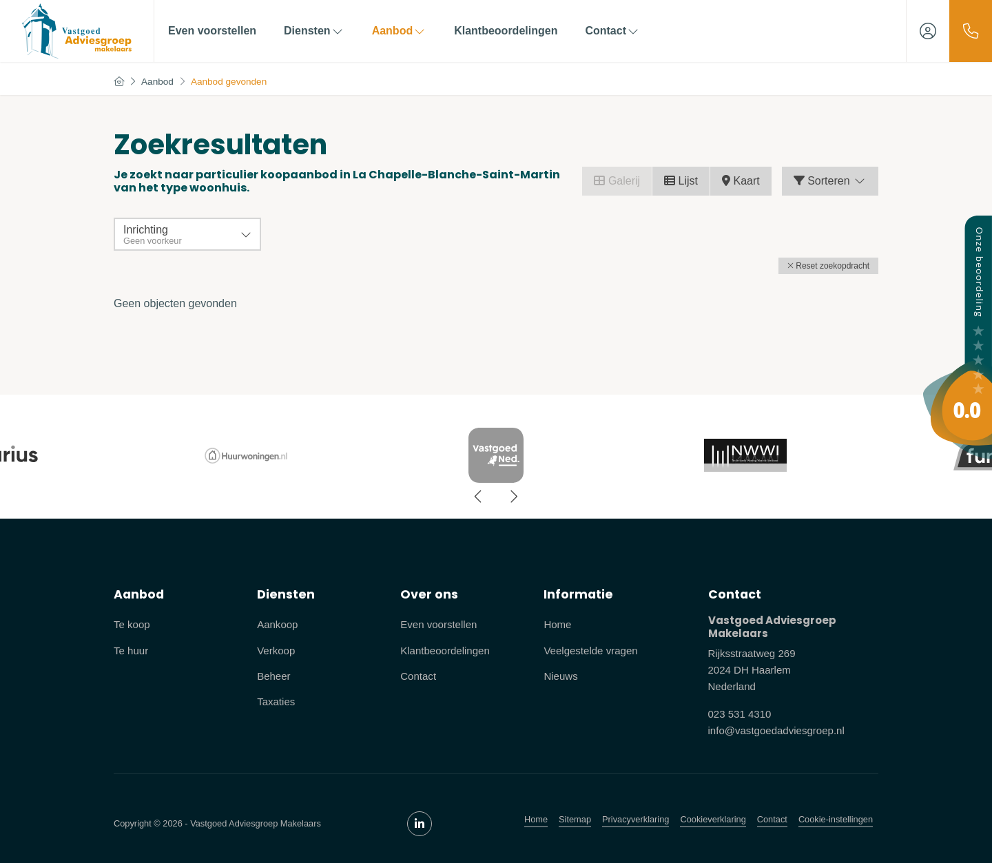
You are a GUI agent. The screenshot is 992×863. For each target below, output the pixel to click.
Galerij (617, 181)
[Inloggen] (928, 31)
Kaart (741, 181)
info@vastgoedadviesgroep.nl (776, 730)
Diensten (314, 31)
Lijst (681, 181)
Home (536, 819)
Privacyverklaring (635, 819)
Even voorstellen (212, 31)
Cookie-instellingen (835, 819)
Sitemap (575, 819)
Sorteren (830, 181)
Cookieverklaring (712, 819)
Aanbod (399, 31)
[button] (828, 266)
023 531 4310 (740, 714)
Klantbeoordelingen (505, 31)
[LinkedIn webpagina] (419, 823)
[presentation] (479, 496)
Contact (612, 31)
